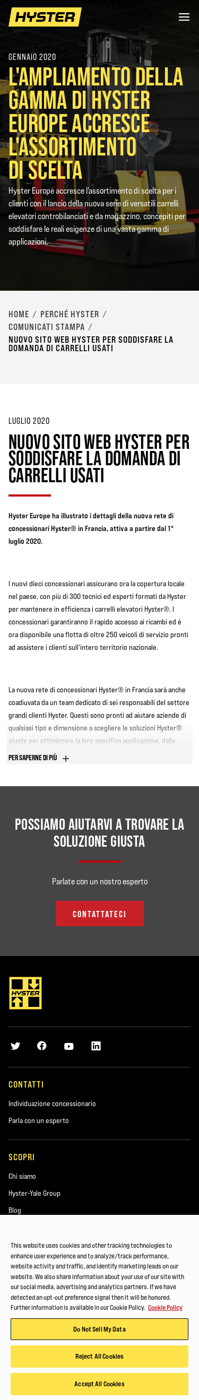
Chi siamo (22, 1176)
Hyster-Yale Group (34, 1193)
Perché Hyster (69, 314)
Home (18, 314)
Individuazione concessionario (52, 1103)
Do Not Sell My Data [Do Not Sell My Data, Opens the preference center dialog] (99, 1331)
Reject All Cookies (99, 1358)
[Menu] (184, 17)
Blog (14, 1210)
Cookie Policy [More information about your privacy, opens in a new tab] (165, 1310)
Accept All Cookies (99, 1386)
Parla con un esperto (38, 1120)
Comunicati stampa (46, 326)
